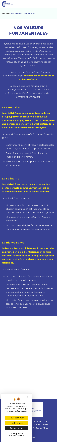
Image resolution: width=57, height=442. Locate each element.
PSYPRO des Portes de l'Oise (34, 428)
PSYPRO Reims (40, 425)
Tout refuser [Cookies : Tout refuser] (16, 423)
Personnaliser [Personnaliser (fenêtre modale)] (16, 428)
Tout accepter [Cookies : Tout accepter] (16, 418)
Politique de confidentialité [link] (16, 434)
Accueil (5, 13)
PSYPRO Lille (40, 421)
